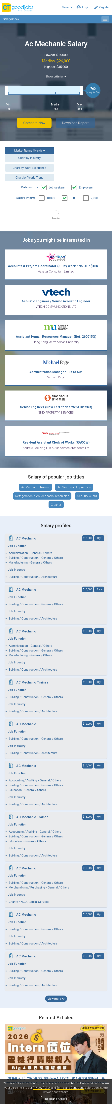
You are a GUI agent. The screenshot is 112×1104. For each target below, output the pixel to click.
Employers (86, 170)
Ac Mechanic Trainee (35, 470)
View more (56, 838)
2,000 (94, 181)
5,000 (72, 181)
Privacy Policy (42, 1087)
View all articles (56, 1056)
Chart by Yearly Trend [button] (83, 160)
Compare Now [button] (34, 123)
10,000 (51, 181)
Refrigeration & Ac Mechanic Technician (42, 479)
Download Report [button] (75, 123)
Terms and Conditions (70, 1087)
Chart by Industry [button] (83, 150)
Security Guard (87, 479)
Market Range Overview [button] (29, 150)
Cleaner (56, 487)
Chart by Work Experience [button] (29, 160)
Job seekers (57, 170)
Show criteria (56, 76)
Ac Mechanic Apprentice (74, 470)
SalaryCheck (11, 19)
